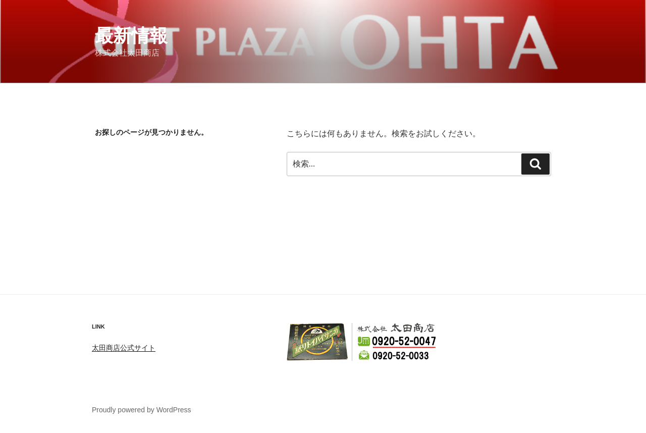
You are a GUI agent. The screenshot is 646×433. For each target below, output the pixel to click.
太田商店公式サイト (123, 348)
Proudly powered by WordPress (141, 410)
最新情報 (131, 35)
